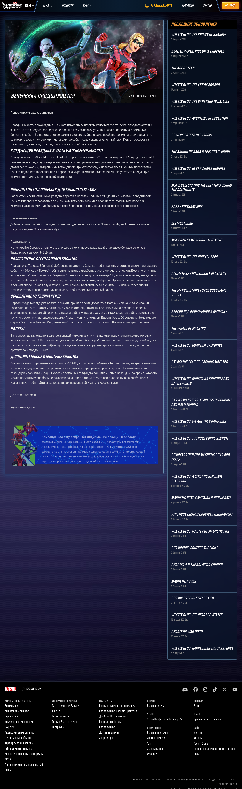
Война (8, 770)
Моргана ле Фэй (156, 738)
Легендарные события (18, 738)
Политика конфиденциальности (185, 779)
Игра (45, 6)
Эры (85, 6)
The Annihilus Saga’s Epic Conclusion (200, 152)
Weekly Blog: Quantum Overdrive (196, 345)
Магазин (105, 701)
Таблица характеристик (18, 748)
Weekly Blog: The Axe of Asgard (195, 85)
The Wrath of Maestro (188, 328)
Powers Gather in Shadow (191, 135)
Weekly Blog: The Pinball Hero (194, 257)
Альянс (56, 711)
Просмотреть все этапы (207, 719)
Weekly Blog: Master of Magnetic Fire (200, 531)
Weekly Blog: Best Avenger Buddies (198, 168)
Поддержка (216, 779)
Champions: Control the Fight (194, 548)
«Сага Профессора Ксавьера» (164, 719)
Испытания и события (17, 711)
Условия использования (145, 779)
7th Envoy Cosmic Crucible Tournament (201, 514)
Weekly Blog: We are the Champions (198, 421)
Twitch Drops (201, 743)
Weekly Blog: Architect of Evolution (199, 118)
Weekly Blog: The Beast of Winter (196, 615)
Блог (196, 706)
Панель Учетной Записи (65, 706)
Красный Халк (155, 749)
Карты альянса (61, 716)
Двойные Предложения (113, 716)
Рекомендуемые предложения (117, 706)
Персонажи (11, 716)
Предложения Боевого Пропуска (118, 711)
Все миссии (11, 706)
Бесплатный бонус (110, 722)
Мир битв (199, 733)
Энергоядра (106, 738)
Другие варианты (109, 733)
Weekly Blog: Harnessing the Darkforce (202, 648)
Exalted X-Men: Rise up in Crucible (197, 51)
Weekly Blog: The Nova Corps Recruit (199, 438)
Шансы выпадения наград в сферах (214, 749)
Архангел (152, 754)
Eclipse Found (182, 223)
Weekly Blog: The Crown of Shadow (198, 34)
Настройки (58, 727)
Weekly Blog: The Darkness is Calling (200, 101)
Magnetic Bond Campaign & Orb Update (201, 497)
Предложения (107, 727)
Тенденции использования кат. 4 (24, 765)
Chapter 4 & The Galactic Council (197, 564)
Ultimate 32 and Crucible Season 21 (198, 273)
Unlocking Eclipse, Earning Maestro (199, 362)
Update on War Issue (187, 631)
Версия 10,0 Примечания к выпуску (199, 311)
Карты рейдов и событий (19, 743)
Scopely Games (228, 784)
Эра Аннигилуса (156, 706)
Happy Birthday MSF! (187, 206)
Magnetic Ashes (183, 581)
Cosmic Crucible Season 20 (192, 598)
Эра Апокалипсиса (157, 733)
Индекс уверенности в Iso (19, 733)
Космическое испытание (19, 722)
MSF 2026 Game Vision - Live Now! (196, 240)
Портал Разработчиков (65, 722)
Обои (196, 754)
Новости (67, 6)
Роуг (149, 743)
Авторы (198, 738)
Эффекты (10, 727)
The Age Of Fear (182, 68)
